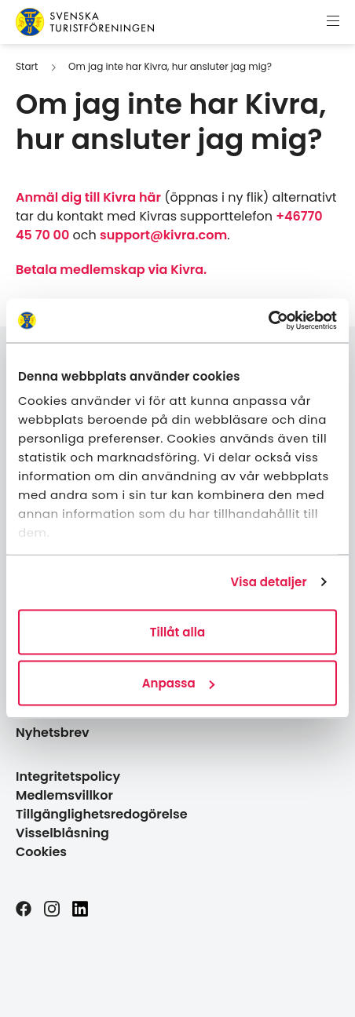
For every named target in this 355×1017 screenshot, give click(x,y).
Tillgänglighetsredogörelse (102, 814)
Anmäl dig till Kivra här (88, 197)
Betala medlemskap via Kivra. (111, 270)
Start (27, 66)
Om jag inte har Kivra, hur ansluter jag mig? (170, 66)
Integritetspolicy (68, 776)
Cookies (41, 852)
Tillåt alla (178, 631)
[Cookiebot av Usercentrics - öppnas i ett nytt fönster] (268, 321)
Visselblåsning (62, 833)
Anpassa (178, 683)
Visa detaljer (268, 582)
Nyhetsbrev (53, 733)
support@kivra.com (163, 235)
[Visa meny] (333, 22)
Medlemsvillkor (64, 795)
